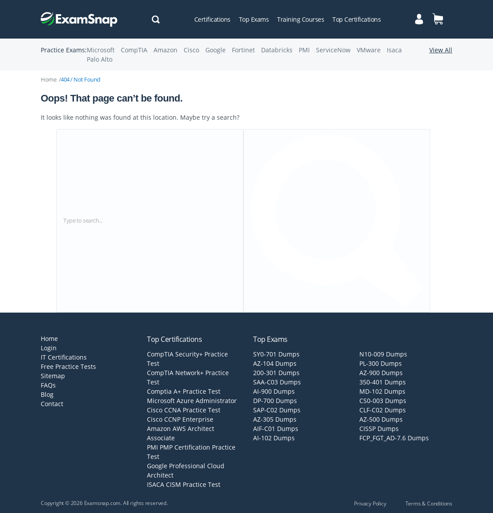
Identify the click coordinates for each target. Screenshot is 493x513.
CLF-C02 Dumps (382, 410)
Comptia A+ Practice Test (183, 391)
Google (215, 50)
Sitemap (53, 376)
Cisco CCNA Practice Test (183, 410)
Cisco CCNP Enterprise (180, 419)
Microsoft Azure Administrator (192, 400)
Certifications (212, 19)
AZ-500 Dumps (381, 419)
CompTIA (134, 50)
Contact (52, 403)
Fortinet (243, 50)
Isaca (394, 50)
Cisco (191, 50)
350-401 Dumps (382, 382)
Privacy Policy (370, 503)
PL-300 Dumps (380, 363)
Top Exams (254, 19)
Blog (47, 394)
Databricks (277, 50)
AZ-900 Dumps (381, 372)
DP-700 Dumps (275, 400)
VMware (369, 50)
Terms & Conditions (428, 503)
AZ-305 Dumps (275, 419)
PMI (304, 50)
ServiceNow (333, 50)
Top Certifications (356, 19)
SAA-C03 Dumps (277, 382)
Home (48, 79)
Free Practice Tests (68, 366)
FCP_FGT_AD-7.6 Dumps (394, 438)
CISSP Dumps (379, 428)
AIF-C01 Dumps (275, 428)
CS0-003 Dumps (382, 400)
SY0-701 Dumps (276, 354)
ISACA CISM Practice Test (183, 484)
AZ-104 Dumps (275, 363)
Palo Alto (99, 59)
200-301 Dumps (276, 372)
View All (440, 50)
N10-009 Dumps (383, 354)
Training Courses (300, 19)
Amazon (165, 50)
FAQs (48, 385)
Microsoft (101, 50)
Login (49, 348)
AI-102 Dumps (274, 438)
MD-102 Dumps (382, 391)
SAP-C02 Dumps (276, 410)
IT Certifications (64, 357)
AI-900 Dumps (274, 391)
